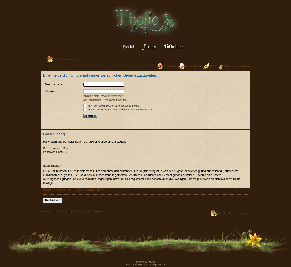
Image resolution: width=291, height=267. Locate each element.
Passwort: (51, 91)
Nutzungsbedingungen (58, 189)
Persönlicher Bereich (238, 66)
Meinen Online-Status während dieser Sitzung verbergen (117, 109)
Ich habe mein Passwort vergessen (103, 95)
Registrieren (193, 66)
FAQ (213, 66)
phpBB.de (160, 264)
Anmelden (170, 66)
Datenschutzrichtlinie (90, 189)
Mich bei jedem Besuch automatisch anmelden (112, 105)
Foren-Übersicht (73, 59)
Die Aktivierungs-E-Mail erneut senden (105, 99)
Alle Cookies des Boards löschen (91, 211)
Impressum (46, 211)
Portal (57, 59)
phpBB (151, 262)
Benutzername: (54, 84)
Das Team (62, 211)
